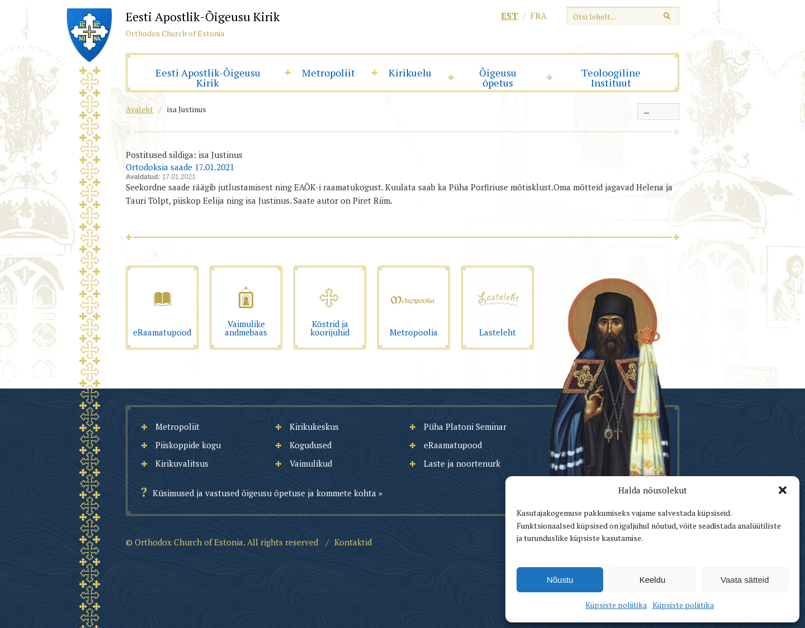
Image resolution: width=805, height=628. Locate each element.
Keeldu (653, 579)
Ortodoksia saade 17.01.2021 (180, 166)
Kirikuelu (410, 72)
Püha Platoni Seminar (465, 426)
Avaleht (139, 109)
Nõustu (560, 579)
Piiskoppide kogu (188, 444)
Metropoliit (328, 72)
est (509, 15)
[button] (782, 490)
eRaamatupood (453, 444)
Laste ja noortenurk (462, 463)
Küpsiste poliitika (616, 605)
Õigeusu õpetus (498, 77)
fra (538, 15)
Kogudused (311, 444)
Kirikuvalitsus (182, 463)
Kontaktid (353, 542)
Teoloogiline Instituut (611, 77)
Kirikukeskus (314, 426)
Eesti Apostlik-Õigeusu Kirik (208, 77)
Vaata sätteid (745, 579)
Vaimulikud (311, 463)
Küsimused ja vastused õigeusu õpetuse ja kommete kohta (264, 492)
